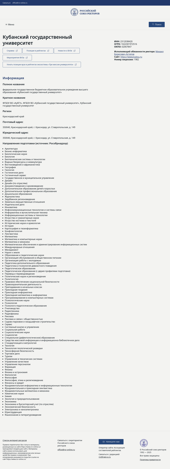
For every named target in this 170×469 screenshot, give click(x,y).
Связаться (6, 3)
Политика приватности (150, 459)
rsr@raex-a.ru (105, 457)
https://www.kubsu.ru (131, 56)
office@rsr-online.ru (19, 3)
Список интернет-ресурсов (15, 440)
